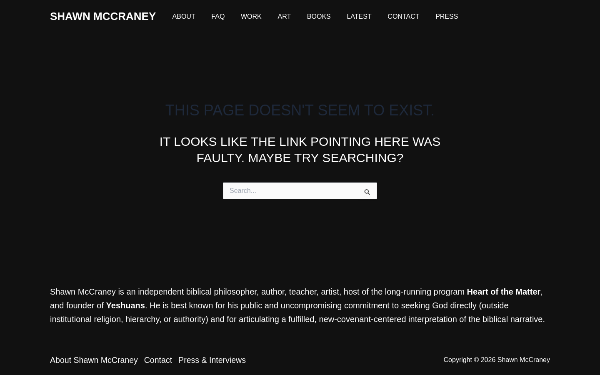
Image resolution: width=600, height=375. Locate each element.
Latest (344, 16)
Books (306, 16)
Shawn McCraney (103, 16)
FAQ (213, 16)
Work (244, 16)
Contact (385, 16)
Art (274, 16)
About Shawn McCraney (95, 359)
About (182, 16)
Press (426, 16)
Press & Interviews (220, 359)
